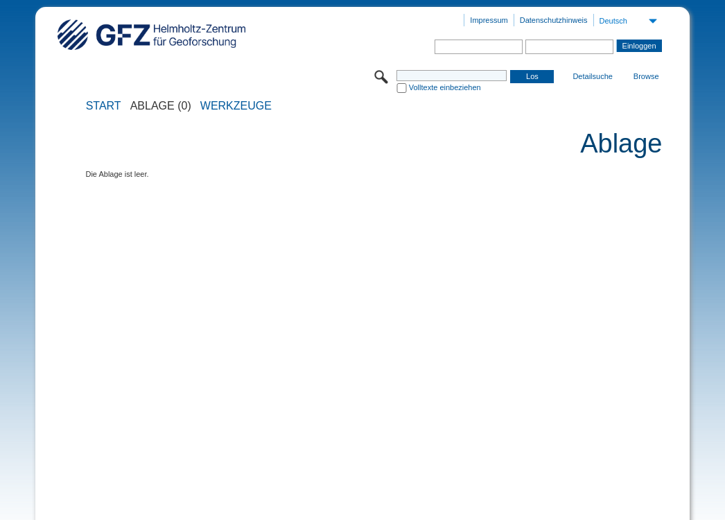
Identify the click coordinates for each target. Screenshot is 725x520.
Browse (646, 76)
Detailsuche (592, 76)
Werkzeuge (236, 106)
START (103, 106)
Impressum (488, 20)
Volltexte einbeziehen (445, 87)
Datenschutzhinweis (554, 20)
